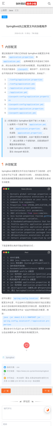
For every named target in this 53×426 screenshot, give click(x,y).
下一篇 (47, 391)
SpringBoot (10, 358)
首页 (5, 10)
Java (11, 10)
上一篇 (6, 391)
